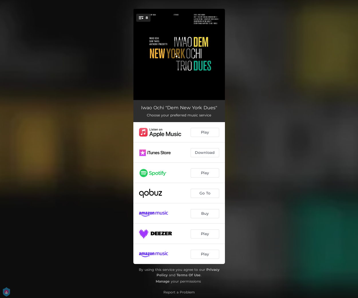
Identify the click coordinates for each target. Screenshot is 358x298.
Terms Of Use (189, 275)
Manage (163, 281)
